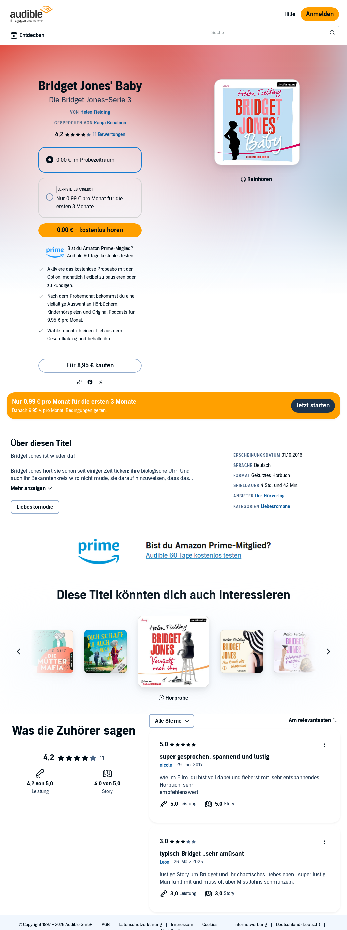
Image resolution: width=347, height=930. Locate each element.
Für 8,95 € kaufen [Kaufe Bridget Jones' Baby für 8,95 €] (90, 365)
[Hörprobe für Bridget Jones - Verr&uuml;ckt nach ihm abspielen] (174, 698)
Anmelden (320, 14)
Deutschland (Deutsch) (298, 924)
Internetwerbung (251, 924)
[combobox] (272, 32)
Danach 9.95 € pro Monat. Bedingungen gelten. (74, 405)
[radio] (89, 160)
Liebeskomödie (35, 507)
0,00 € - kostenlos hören (90, 230)
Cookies (210, 924)
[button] (79, 382)
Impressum (182, 924)
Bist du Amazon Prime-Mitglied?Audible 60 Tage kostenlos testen (100, 252)
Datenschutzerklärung (141, 924)
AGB (106, 924)
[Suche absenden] (333, 32)
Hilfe (289, 14)
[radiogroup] (89, 182)
